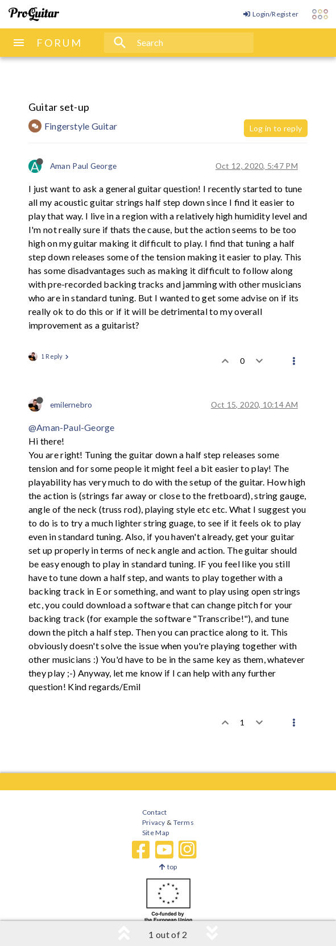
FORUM (59, 42)
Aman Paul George (83, 166)
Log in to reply (276, 128)
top (168, 866)
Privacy (153, 822)
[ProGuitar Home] (34, 14)
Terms (183, 822)
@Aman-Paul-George (71, 427)
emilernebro (71, 404)
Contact (154, 812)
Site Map (155, 832)
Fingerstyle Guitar (80, 126)
